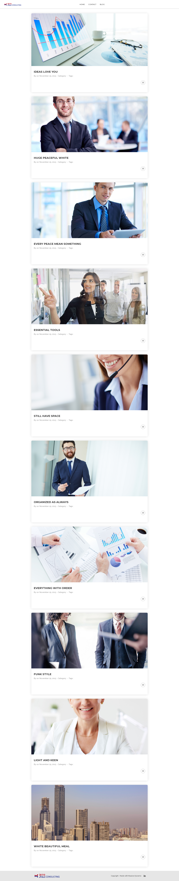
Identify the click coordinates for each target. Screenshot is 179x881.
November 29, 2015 (47, 76)
